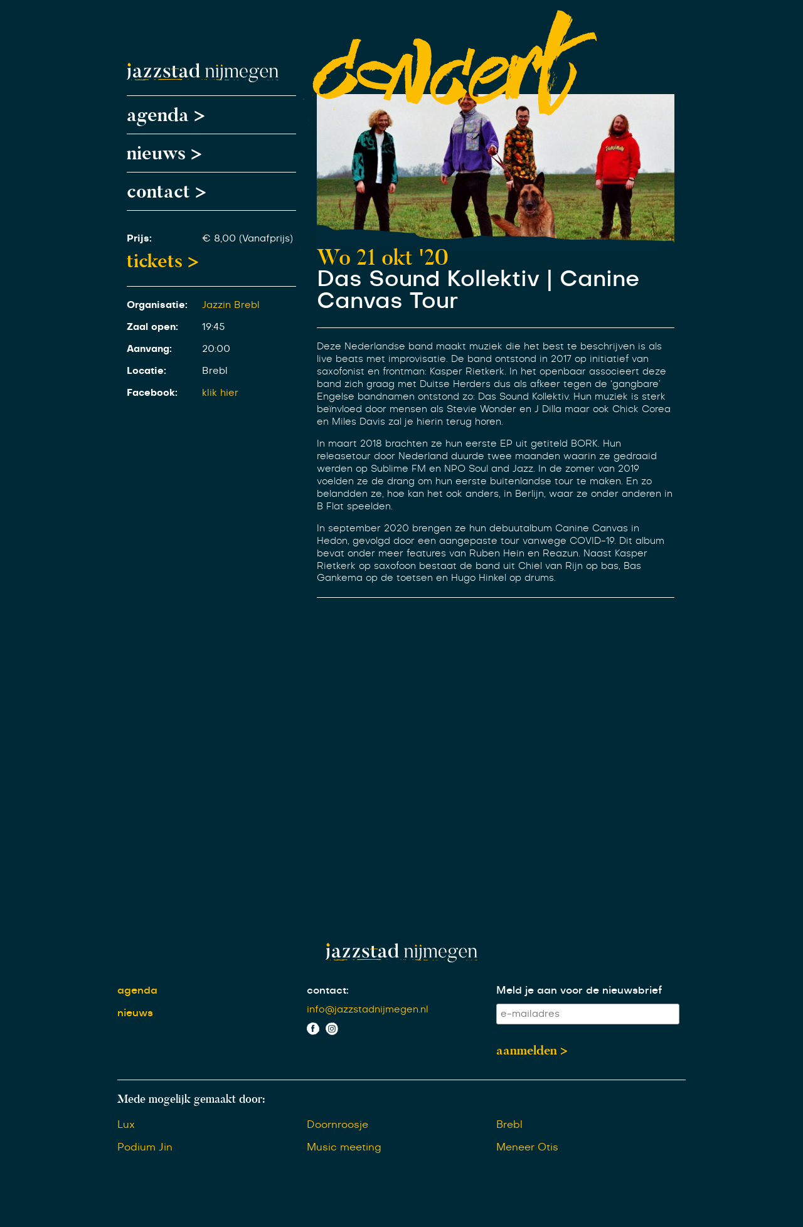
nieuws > (164, 153)
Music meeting (344, 1147)
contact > (166, 191)
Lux (126, 1125)
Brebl (509, 1125)
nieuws (135, 1013)
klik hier (220, 393)
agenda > (166, 114)
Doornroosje (337, 1125)
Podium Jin (145, 1147)
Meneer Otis (527, 1147)
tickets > (163, 261)
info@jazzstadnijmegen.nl (367, 1009)
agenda (137, 990)
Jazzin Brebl (231, 305)
